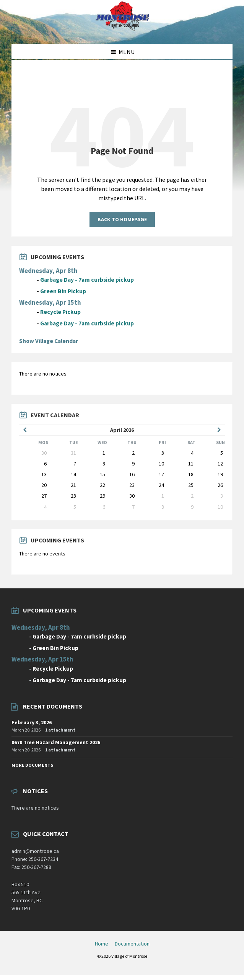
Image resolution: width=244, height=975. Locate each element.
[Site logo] (122, 29)
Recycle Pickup (60, 311)
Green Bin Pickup (63, 291)
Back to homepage (122, 219)
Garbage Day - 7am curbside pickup (87, 279)
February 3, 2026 (31, 722)
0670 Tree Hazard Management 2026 (55, 742)
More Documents (32, 765)
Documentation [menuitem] (132, 943)
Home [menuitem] (101, 943)
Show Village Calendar (48, 341)
